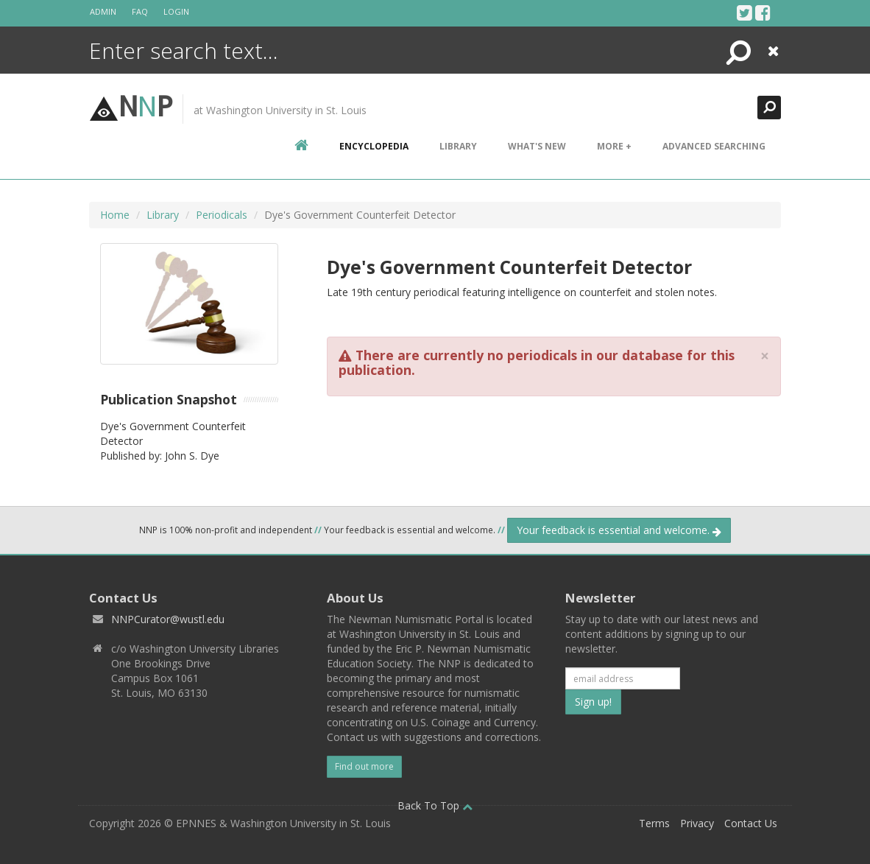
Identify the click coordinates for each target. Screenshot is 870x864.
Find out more (364, 766)
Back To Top (435, 805)
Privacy (697, 823)
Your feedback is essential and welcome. (619, 530)
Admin (103, 11)
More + (614, 146)
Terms (654, 823)
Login (176, 11)
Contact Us (750, 823)
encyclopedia (374, 146)
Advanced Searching (713, 146)
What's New (537, 146)
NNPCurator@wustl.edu (167, 619)
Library (458, 146)
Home (115, 215)
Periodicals (221, 215)
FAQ (140, 11)
